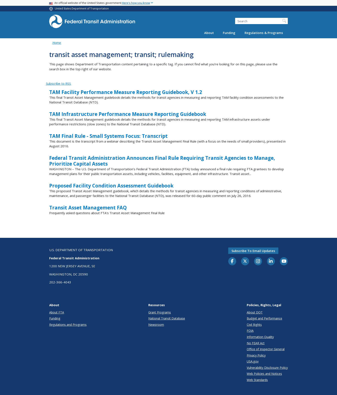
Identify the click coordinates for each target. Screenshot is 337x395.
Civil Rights (254, 325)
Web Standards (257, 380)
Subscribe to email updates (253, 251)
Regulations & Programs (264, 33)
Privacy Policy (256, 355)
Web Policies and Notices (264, 374)
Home (56, 43)
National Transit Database (166, 318)
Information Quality (260, 337)
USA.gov (253, 361)
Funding (229, 33)
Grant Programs (159, 312)
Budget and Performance (264, 318)
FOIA (250, 331)
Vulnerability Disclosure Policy (267, 368)
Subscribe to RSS (58, 83)
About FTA (56, 312)
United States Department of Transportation (82, 8)
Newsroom (156, 325)
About (209, 33)
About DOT (255, 312)
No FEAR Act (256, 343)
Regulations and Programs (68, 325)
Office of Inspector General (266, 349)
